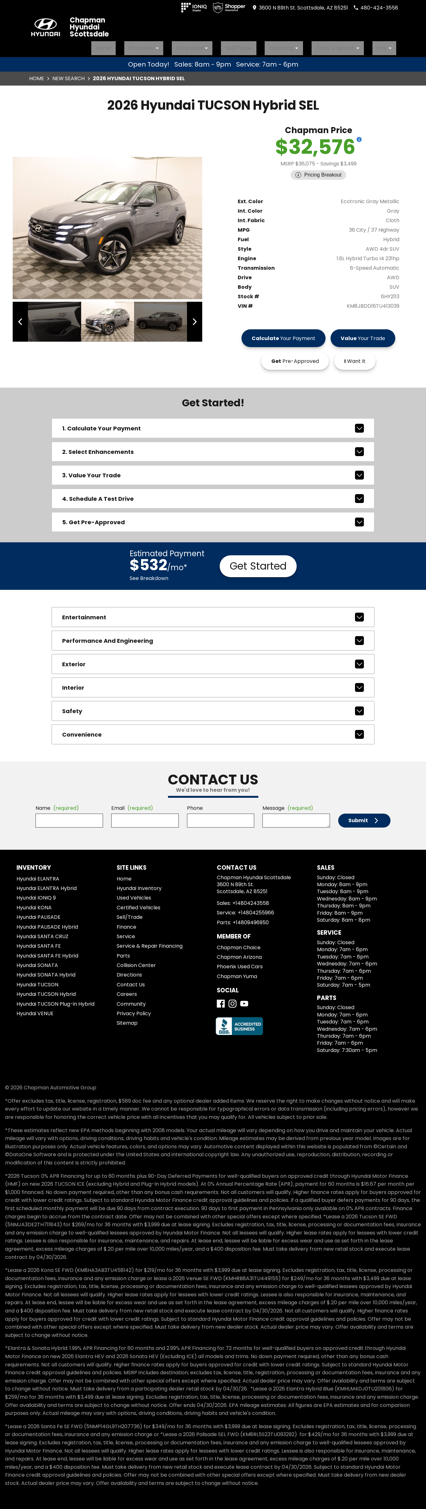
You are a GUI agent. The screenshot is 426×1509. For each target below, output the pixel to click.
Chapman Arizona (239, 953)
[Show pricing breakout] (359, 135)
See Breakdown (149, 574)
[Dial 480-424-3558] (375, 8)
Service (126, 932)
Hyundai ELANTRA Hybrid (46, 884)
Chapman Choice (239, 943)
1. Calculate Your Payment (213, 424)
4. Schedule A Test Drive (213, 495)
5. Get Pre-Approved (213, 518)
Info (390, 45)
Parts (123, 952)
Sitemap (127, 1019)
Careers (127, 990)
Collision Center (136, 961)
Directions (129, 971)
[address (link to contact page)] (300, 8)
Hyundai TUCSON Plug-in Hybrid (55, 1000)
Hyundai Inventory (139, 884)
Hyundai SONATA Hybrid (45, 971)
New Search (68, 74)
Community (131, 1000)
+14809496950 (251, 918)
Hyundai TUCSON (37, 980)
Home (140, 45)
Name (57, 804)
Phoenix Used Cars (240, 963)
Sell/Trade (260, 45)
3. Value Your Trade (213, 471)
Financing (302, 45)
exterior (213, 660)
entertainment (213, 613)
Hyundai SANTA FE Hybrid (47, 952)
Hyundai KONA (34, 903)
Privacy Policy (134, 1010)
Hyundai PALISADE (38, 913)
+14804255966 (256, 909)
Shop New (178, 45)
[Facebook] (221, 1000)
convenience (213, 730)
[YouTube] (244, 1000)
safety (213, 707)
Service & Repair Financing (150, 942)
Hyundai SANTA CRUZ (42, 932)
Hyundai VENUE (35, 1010)
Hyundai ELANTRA (37, 875)
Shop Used (220, 45)
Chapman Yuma (237, 972)
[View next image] (190, 318)
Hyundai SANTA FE (38, 942)
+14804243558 (250, 899)
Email (132, 804)
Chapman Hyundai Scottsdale (89, 27)
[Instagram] (232, 1000)
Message (287, 804)
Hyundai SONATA (37, 961)
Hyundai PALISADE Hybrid (47, 923)
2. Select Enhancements (213, 448)
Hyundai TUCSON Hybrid (46, 990)
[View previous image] (24, 318)
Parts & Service (349, 45)
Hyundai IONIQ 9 (36, 894)
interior (213, 684)
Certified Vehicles (138, 903)
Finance (126, 923)
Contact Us (131, 980)
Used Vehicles (134, 894)
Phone (195, 804)
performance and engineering (213, 637)
